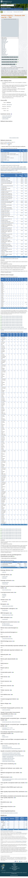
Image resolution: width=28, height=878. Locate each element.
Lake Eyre (4, 573)
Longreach (4, 597)
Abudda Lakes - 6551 (4, 42)
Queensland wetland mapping (7, 761)
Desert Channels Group (6, 591)
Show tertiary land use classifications (8, 559)
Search (15, 5)
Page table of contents (14, 77)
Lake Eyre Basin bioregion (8, 626)
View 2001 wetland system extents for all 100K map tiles (12, 326)
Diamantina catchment (6, 117)
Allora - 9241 (3, 46)
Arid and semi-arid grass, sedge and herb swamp (11, 723)
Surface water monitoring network (8, 762)
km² (8, 144)
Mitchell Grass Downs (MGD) (7, 607)
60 (26, 825)
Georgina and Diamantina (7, 748)
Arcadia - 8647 (3, 53)
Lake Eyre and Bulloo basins (7, 717)
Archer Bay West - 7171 (5, 54)
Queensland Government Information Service (9, 68)
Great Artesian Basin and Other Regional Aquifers (11, 750)
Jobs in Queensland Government (15, 869)
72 (26, 822)
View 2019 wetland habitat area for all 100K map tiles (11, 531)
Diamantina (4, 579)
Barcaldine (4, 595)
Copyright (14, 865)
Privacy (14, 867)
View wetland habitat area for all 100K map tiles (9, 259)
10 (26, 826)
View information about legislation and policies (9, 814)
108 (7, 831)
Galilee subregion (6, 625)
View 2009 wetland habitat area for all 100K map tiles (11, 536)
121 (26, 831)
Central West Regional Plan (7, 640)
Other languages (14, 870)
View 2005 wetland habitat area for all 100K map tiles (11, 537)
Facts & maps (9, 11)
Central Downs (5, 612)
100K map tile (9, 104)
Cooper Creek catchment (7, 115)
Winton (3, 598)
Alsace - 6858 (3, 48)
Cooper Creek (4, 578)
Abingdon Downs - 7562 (5, 41)
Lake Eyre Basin (5, 118)
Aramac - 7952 (4, 52)
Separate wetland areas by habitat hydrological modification (13, 146)
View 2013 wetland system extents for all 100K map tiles (12, 321)
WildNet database (18, 833)
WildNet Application (18, 842)
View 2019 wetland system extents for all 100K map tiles (12, 318)
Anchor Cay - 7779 (4, 50)
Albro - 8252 (3, 44)
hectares (9, 143)
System (2, 150)
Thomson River (5, 585)
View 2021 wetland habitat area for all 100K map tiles (11, 529)
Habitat (2, 175)
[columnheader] (8, 563)
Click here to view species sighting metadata (7, 832)
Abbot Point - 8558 (4, 39)
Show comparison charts (14, 137)
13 (13, 831)
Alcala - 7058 (3, 45)
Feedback (14, 871)
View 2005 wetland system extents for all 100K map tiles (12, 324)
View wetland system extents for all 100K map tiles (10, 165)
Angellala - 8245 (4, 51)
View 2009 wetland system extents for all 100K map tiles (12, 323)
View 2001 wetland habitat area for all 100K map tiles (11, 539)
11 (18, 831)
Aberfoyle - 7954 (4, 40)
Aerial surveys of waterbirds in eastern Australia (11, 754)
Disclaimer (14, 866)
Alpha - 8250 (3, 47)
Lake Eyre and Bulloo (6, 711)
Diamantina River (5, 584)
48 (26, 829)
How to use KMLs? (14, 66)
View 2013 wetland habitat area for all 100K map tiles (11, 534)
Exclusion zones (5, 738)
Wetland (25, 842)
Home (4, 11)
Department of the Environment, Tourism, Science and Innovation (11, 9)
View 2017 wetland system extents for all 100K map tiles (12, 320)
